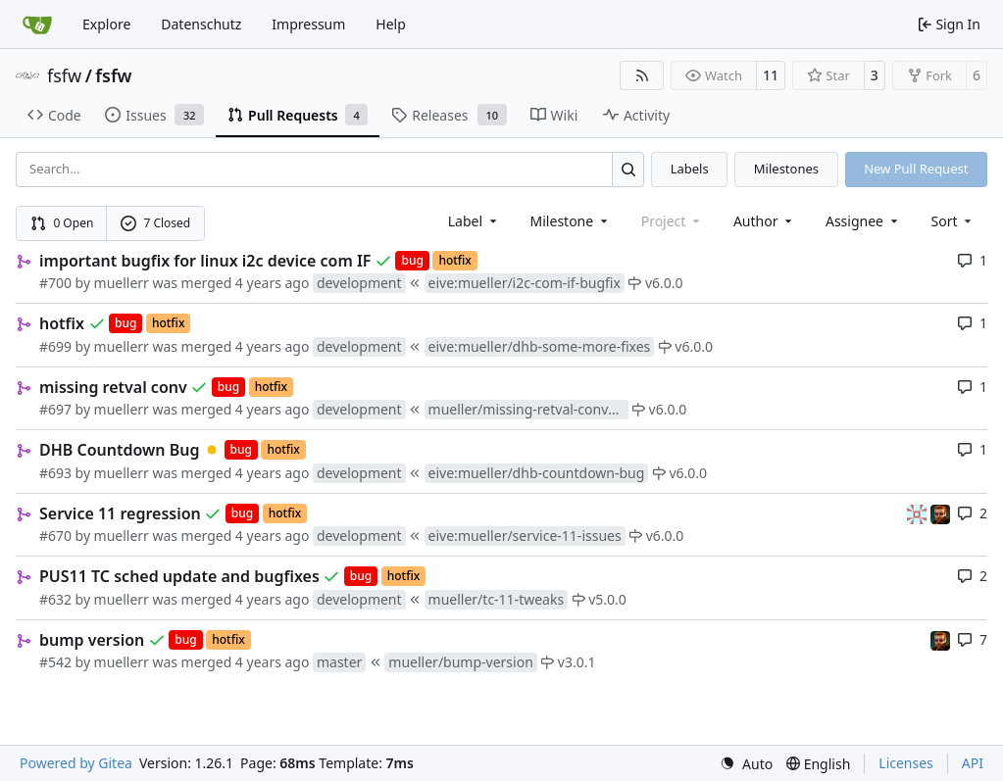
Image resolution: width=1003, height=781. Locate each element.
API (972, 763)
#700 (55, 282)
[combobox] (474, 221)
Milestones (786, 168)
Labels (690, 168)
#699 (55, 346)
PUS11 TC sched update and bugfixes (179, 576)
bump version (91, 640)
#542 (55, 662)
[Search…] (628, 169)
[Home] (37, 24)
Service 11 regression (120, 513)
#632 (55, 599)
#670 (55, 535)
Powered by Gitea (76, 763)
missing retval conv (113, 387)
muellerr (121, 282)
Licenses (905, 763)
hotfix (61, 323)
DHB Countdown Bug (119, 450)
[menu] (953, 221)
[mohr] (940, 513)
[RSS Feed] (642, 75)
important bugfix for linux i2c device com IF (205, 260)
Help (391, 24)
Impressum (308, 24)
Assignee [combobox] (863, 221)
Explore (106, 24)
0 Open (62, 223)
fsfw (64, 75)
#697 (55, 409)
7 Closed (156, 223)
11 (770, 75)
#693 (55, 473)
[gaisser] (918, 513)
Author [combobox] (764, 221)
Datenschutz (201, 24)
